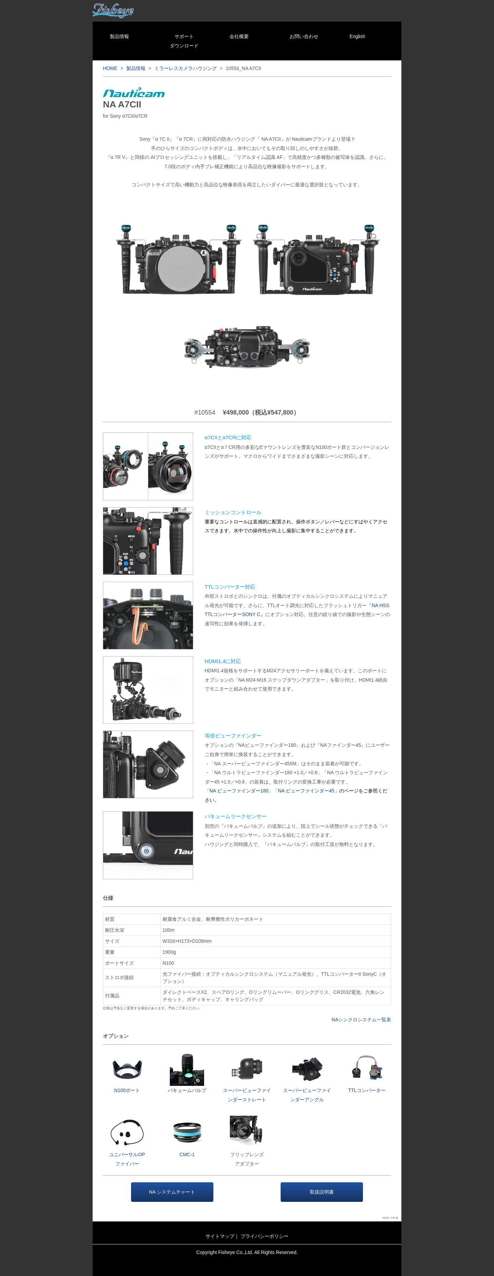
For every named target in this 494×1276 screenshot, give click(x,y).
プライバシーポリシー (264, 1236)
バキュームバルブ (187, 1090)
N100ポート (127, 1090)
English (357, 36)
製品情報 (119, 36)
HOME (110, 68)
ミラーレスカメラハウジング (185, 68)
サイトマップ (219, 1236)
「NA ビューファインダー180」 (239, 790)
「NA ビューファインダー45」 (306, 790)
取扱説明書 (322, 1192)
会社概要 (239, 36)
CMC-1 (187, 1154)
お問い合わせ (304, 36)
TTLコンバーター (367, 1090)
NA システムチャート (172, 1192)
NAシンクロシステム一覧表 (361, 1019)
